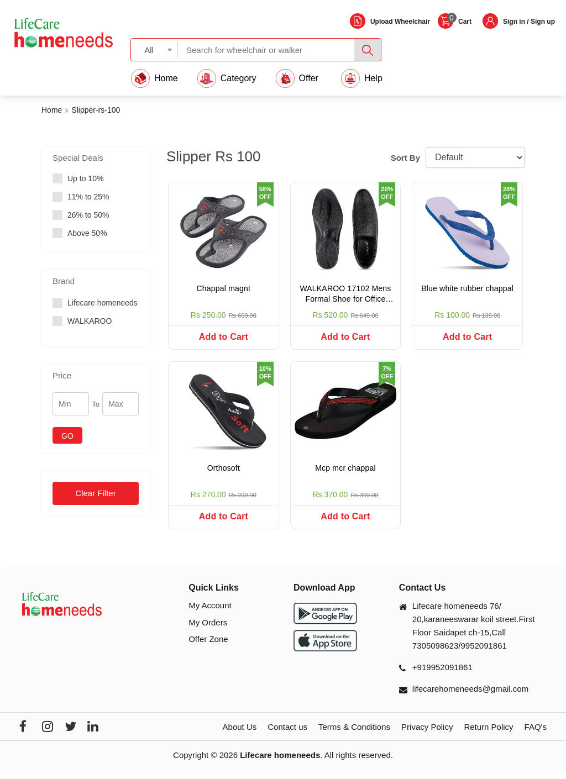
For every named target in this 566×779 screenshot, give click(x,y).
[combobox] (154, 49)
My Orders (207, 631)
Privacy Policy (427, 736)
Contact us (287, 736)
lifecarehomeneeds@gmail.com (470, 698)
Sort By (405, 157)
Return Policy (488, 736)
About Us (240, 736)
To (95, 404)
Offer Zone (208, 649)
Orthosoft (223, 473)
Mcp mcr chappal (345, 473)
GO (67, 435)
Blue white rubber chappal (467, 288)
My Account (210, 615)
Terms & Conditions (354, 736)
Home (51, 110)
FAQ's (536, 736)
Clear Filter (95, 493)
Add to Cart (223, 336)
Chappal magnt (224, 288)
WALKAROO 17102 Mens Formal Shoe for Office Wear (345, 295)
